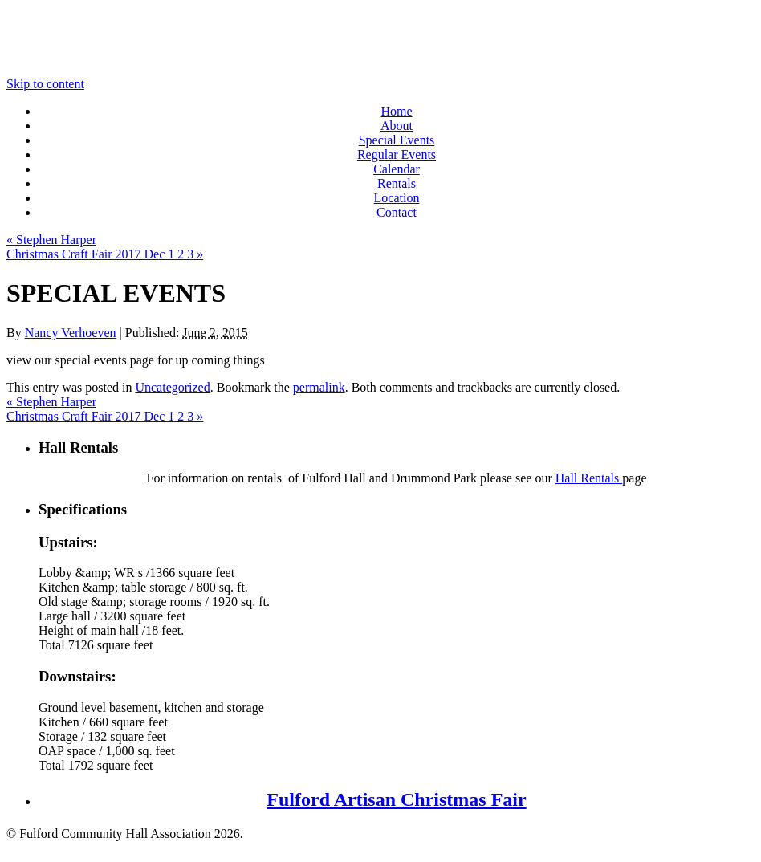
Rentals (396, 183)
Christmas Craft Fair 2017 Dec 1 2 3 (104, 254)
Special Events (397, 140)
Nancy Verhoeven (70, 333)
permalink (319, 387)
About (396, 125)
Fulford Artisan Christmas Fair (396, 799)
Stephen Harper (51, 239)
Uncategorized (172, 387)
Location (397, 198)
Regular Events (396, 154)
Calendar (396, 169)
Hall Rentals (589, 478)
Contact (396, 212)
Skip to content (45, 84)
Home (396, 111)
